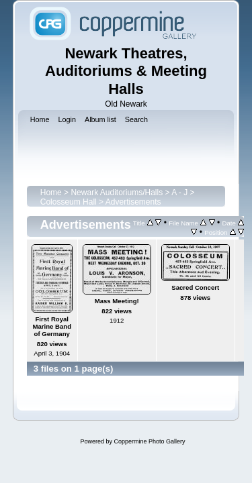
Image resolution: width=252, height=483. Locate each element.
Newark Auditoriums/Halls (117, 192)
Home (51, 192)
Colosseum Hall (68, 202)
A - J (179, 192)
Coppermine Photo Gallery (149, 441)
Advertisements (133, 202)
